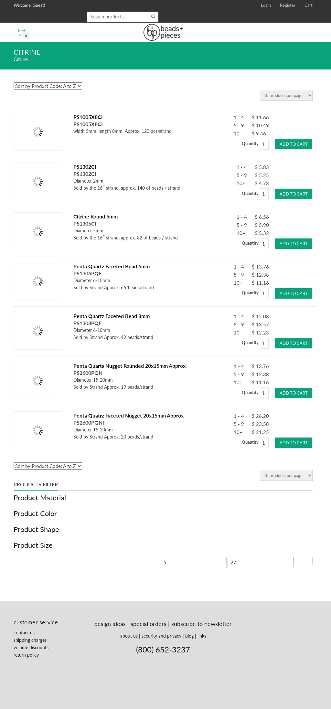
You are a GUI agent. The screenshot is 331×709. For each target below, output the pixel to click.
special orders (148, 623)
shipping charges (30, 640)
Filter (303, 560)
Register (287, 5)
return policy (26, 655)
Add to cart (294, 144)
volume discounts (31, 647)
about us (129, 636)
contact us (24, 632)
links (202, 636)
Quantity (250, 143)
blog (189, 636)
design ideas (110, 623)
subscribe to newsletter (201, 623)
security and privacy (161, 636)
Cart (308, 5)
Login (266, 5)
